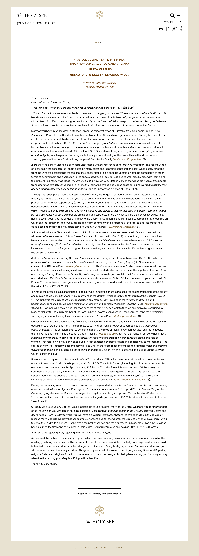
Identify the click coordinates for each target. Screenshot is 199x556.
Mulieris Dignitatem (156, 303)
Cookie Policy (100, 548)
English (170, 22)
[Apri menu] (179, 15)
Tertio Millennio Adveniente (129, 379)
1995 (52, 23)
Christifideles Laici (106, 333)
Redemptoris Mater (125, 316)
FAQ (74, 548)
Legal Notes (85, 548)
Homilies (42, 23)
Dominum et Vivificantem (127, 159)
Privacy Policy (117, 548)
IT (103, 42)
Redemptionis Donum (78, 266)
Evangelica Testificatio (122, 226)
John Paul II (26, 23)
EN (97, 42)
